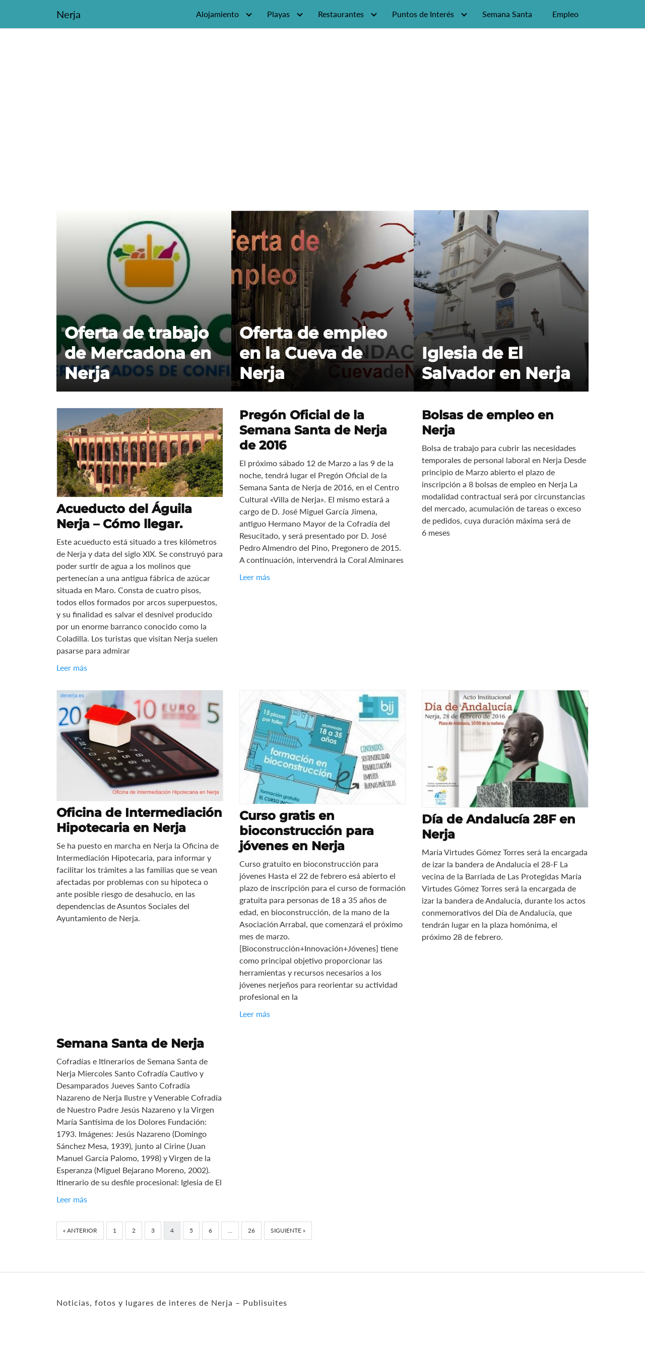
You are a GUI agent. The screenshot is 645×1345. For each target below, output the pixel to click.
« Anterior (80, 1230)
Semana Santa (507, 14)
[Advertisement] (322, 115)
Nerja (68, 14)
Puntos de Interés (423, 14)
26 (251, 1230)
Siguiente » (288, 1230)
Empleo (565, 14)
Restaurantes (341, 14)
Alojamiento (217, 14)
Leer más (71, 667)
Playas (278, 14)
